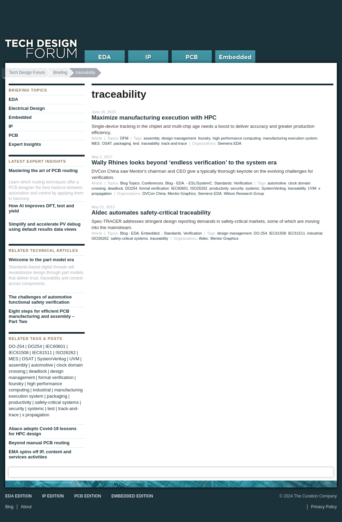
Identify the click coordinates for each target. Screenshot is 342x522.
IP (11, 126)
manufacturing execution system (290, 138)
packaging (122, 143)
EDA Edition (18, 496)
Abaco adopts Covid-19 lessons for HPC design (43, 431)
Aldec (203, 238)
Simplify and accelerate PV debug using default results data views (44, 226)
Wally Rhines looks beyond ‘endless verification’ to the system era (184, 162)
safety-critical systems (129, 238)
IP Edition (53, 496)
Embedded (150, 233)
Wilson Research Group (244, 193)
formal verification (154, 188)
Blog (9, 506)
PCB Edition (87, 496)
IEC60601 (179, 188)
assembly (152, 138)
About (26, 506)
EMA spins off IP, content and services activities (40, 454)
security (236, 188)
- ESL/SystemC (199, 183)
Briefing (60, 72)
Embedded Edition (132, 496)
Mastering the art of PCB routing (43, 170)
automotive (277, 183)
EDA (13, 99)
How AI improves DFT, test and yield (41, 208)
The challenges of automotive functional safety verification (40, 299)
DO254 (131, 188)
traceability (150, 143)
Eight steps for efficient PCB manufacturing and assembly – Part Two (42, 316)
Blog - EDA (174, 183)
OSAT (107, 143)
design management (179, 138)
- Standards (171, 233)
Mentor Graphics (182, 193)
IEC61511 (296, 233)
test (136, 143)
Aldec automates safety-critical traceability (151, 212)
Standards (222, 183)
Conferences (152, 183)
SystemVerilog (274, 188)
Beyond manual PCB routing (39, 442)
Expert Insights (25, 144)
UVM (312, 188)
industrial (314, 233)
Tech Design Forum (27, 72)
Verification (243, 183)
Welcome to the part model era (41, 259)
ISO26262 (199, 188)
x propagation (35, 414)
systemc (252, 188)
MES (96, 143)
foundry (204, 138)
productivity (218, 188)
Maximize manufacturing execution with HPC (154, 117)
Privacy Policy (324, 506)
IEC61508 (277, 233)
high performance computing (236, 138)
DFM (124, 138)
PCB (13, 135)
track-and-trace (174, 143)
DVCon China (153, 193)
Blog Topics (130, 183)
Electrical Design (27, 108)
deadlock (115, 188)
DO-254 (260, 233)
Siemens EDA (229, 143)
